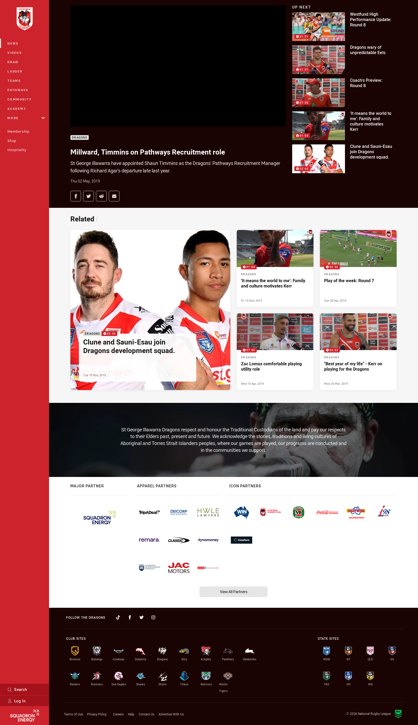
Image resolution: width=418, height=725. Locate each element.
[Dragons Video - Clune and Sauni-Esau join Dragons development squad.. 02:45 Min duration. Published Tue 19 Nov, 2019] (150, 310)
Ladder (15, 71)
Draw (13, 62)
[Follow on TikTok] (118, 617)
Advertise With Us (171, 714)
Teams (14, 81)
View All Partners (233, 591)
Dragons (79, 137)
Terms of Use (73, 714)
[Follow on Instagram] (153, 617)
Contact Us (146, 714)
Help (131, 714)
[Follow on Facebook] (130, 617)
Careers (118, 714)
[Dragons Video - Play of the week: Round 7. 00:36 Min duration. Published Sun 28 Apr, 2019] (358, 268)
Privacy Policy (97, 714)
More (26, 118)
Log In (16, 700)
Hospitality (16, 149)
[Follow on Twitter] (141, 617)
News (13, 43)
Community (19, 99)
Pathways (18, 90)
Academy (16, 109)
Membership (18, 131)
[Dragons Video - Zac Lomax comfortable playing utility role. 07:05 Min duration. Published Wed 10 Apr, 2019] (275, 351)
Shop (11, 140)
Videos (14, 53)
